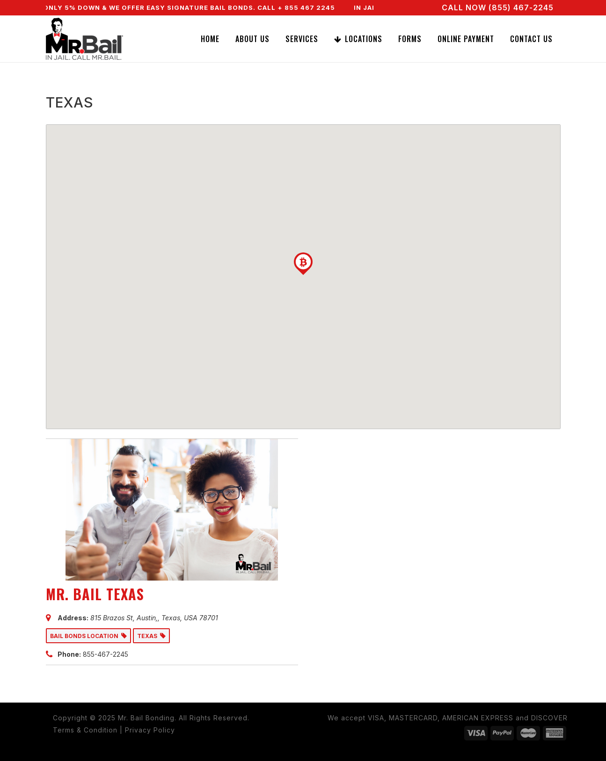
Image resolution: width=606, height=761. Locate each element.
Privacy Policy (150, 730)
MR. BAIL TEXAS (95, 593)
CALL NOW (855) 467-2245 (498, 7)
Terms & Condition (85, 730)
